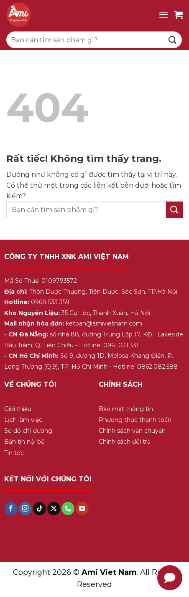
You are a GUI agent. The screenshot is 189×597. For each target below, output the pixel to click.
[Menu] (163, 14)
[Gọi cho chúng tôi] (67, 508)
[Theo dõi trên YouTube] (82, 508)
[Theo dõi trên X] (53, 508)
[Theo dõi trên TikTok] (39, 508)
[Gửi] (172, 39)
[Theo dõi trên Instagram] (25, 508)
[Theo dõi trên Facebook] (11, 508)
